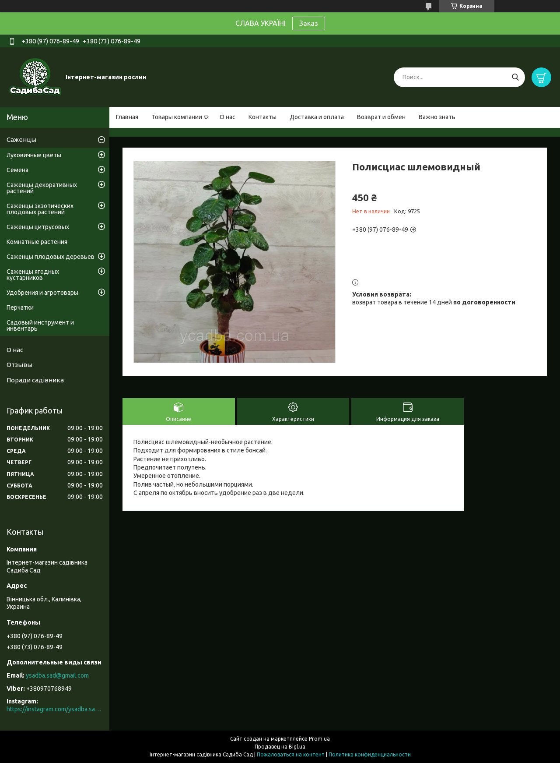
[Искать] (515, 77)
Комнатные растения (37, 241)
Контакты (262, 116)
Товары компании (176, 116)
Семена (17, 169)
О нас (227, 116)
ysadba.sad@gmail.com (57, 675)
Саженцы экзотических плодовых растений (40, 208)
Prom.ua (319, 739)
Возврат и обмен (381, 116)
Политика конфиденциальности (370, 754)
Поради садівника (35, 380)
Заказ (308, 23)
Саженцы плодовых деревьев (50, 256)
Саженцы (21, 139)
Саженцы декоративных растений (42, 187)
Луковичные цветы (34, 155)
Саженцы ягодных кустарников (33, 274)
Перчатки (20, 307)
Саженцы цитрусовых (38, 226)
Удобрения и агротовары (42, 292)
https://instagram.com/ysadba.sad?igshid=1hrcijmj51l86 (55, 709)
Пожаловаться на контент (291, 754)
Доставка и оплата (317, 116)
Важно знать (437, 116)
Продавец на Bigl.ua (280, 746)
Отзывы (19, 364)
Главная (127, 116)
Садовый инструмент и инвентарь (40, 325)
